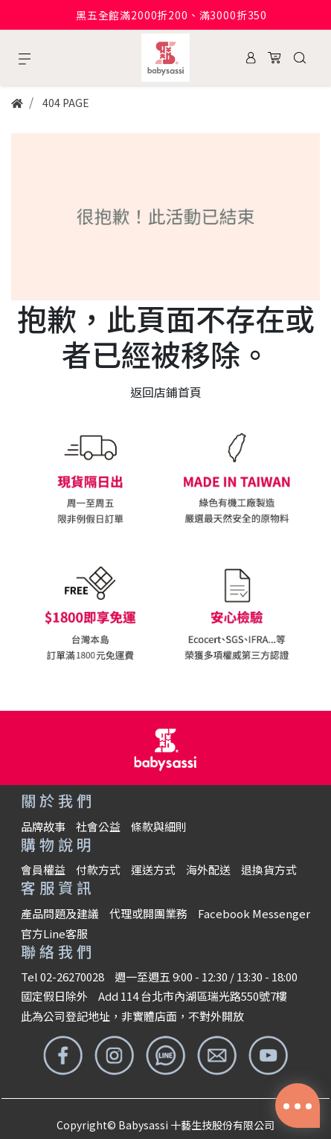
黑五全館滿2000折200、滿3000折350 (171, 14)
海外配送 (208, 869)
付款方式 (98, 869)
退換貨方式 (269, 869)
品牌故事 (43, 826)
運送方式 (153, 869)
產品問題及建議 (60, 913)
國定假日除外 (54, 996)
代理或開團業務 (148, 913)
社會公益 (98, 826)
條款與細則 (159, 826)
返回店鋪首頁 (166, 392)
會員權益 (43, 869)
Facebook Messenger (254, 913)
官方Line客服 (54, 933)
